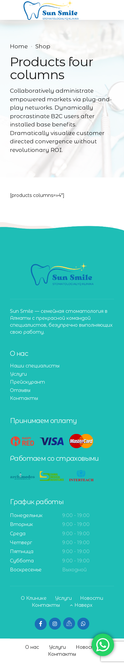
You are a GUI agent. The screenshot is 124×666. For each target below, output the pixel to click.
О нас (32, 647)
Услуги (18, 374)
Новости (91, 598)
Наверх (83, 605)
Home (19, 46)
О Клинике (34, 598)
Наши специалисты (35, 366)
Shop (42, 46)
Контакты (24, 398)
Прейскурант (27, 382)
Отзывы (20, 390)
